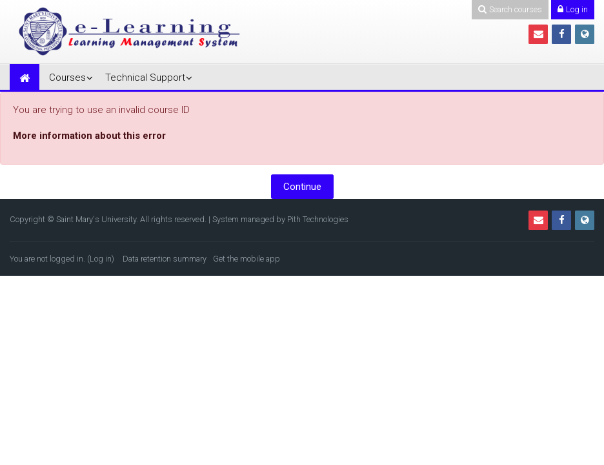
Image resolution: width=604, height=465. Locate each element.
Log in (101, 259)
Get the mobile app (246, 259)
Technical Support (145, 77)
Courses (67, 77)
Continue (302, 186)
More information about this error (89, 135)
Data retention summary (164, 259)
